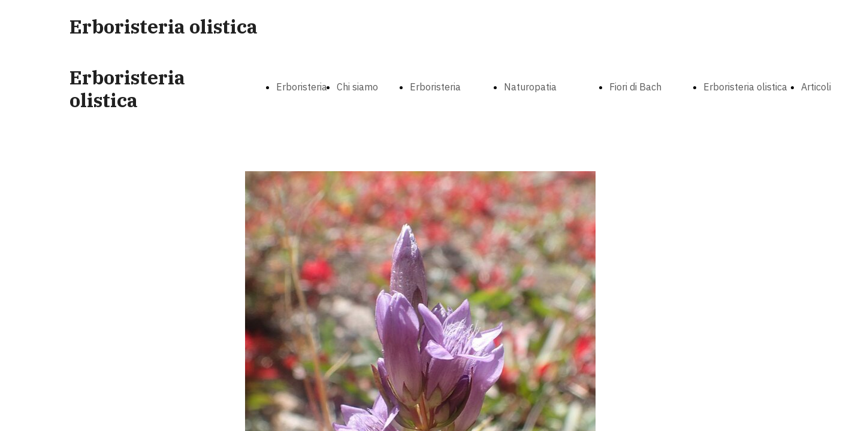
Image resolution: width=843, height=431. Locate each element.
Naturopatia (530, 87)
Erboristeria (435, 87)
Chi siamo (357, 87)
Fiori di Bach (635, 87)
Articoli (816, 87)
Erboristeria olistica (745, 87)
